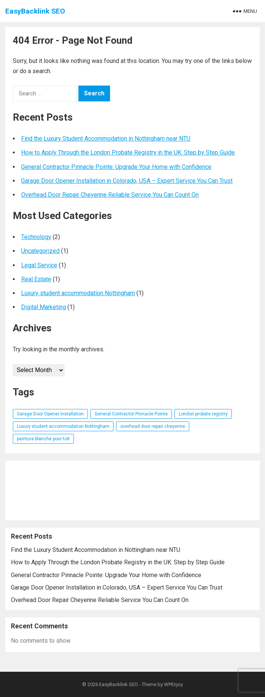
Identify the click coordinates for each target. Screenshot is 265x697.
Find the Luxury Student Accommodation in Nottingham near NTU (105, 138)
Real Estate (36, 279)
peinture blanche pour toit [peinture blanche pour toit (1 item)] (43, 438)
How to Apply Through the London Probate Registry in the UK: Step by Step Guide (128, 152)
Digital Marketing (43, 307)
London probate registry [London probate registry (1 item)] (203, 414)
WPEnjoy (173, 684)
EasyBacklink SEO (35, 11)
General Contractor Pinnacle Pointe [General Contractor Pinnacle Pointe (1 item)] (131, 414)
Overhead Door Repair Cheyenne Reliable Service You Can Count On (110, 194)
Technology (36, 237)
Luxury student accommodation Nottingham (78, 293)
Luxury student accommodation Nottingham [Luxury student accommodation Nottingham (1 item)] (63, 426)
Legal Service (39, 265)
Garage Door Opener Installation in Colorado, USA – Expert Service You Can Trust (127, 180)
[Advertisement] (132, 490)
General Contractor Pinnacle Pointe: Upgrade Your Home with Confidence (116, 166)
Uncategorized (40, 250)
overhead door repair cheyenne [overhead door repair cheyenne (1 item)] (152, 426)
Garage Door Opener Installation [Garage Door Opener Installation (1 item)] (50, 414)
